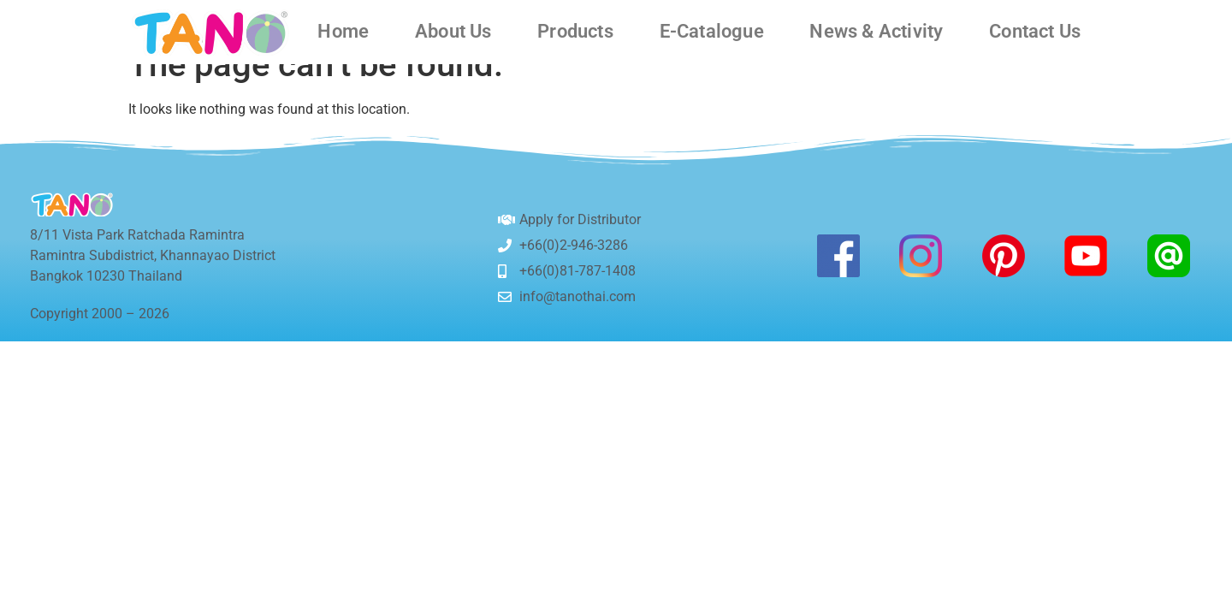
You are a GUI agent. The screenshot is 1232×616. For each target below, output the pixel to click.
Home (343, 32)
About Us (453, 32)
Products (575, 32)
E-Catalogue (712, 32)
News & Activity (876, 32)
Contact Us (1035, 32)
